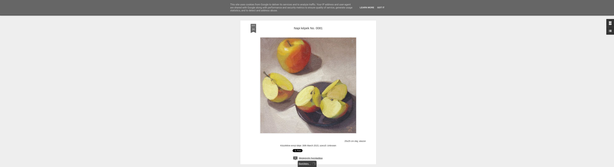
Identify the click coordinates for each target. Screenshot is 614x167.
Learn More (367, 7)
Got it (381, 7)
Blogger (315, 165)
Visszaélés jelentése (326, 165)
